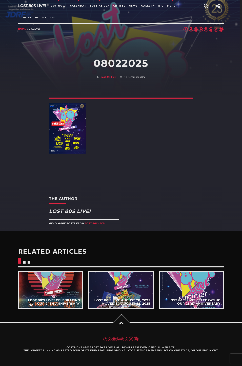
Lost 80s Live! (108, 77)
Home (22, 28)
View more (50, 290)
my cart (49, 17)
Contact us (29, 17)
